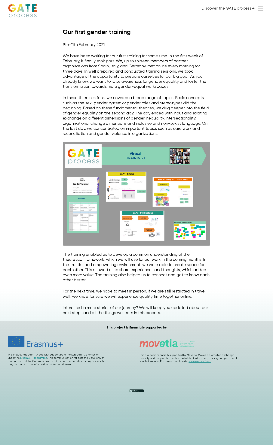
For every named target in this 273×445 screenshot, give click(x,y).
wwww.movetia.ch (200, 361)
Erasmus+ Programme (33, 357)
